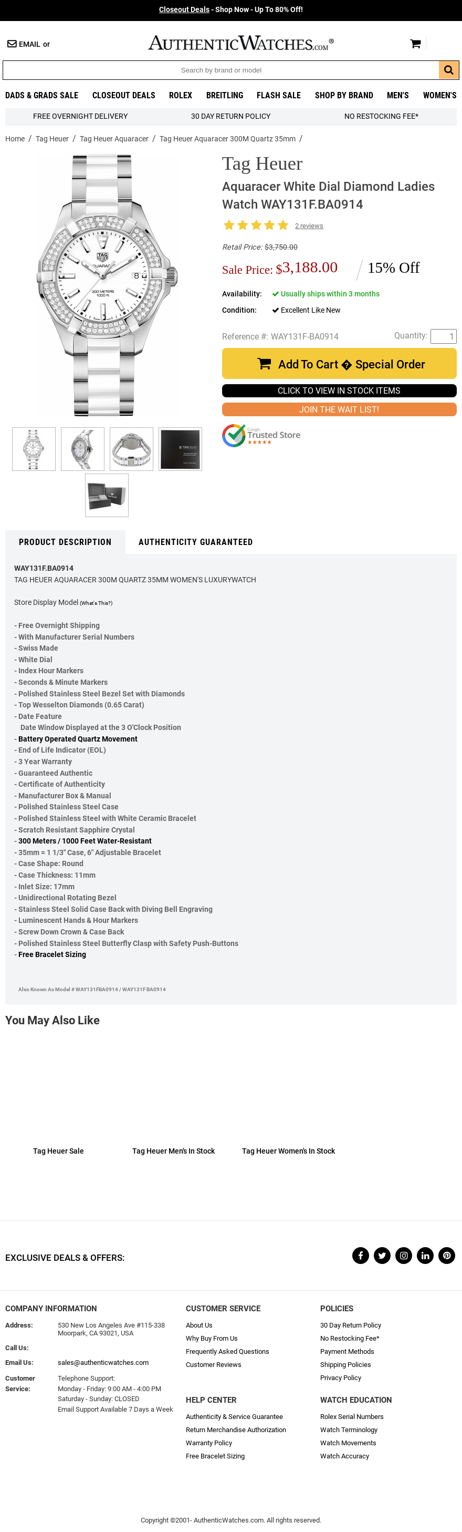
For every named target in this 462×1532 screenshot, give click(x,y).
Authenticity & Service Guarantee (234, 1417)
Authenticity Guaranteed (196, 542)
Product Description (65, 542)
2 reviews (309, 226)
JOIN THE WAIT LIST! (339, 410)
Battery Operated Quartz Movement (78, 739)
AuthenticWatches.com (252, 42)
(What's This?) (96, 603)
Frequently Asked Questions (227, 1351)
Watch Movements (348, 1443)
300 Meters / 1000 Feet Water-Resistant (85, 841)
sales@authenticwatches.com (103, 1362)
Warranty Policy (209, 1443)
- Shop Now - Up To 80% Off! (231, 9)
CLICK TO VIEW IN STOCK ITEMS (339, 391)
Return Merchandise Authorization (236, 1430)
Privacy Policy (340, 1378)
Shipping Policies (345, 1365)
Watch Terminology (348, 1430)
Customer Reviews (214, 1365)
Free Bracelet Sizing (52, 954)
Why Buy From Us (212, 1338)
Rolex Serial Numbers (352, 1417)
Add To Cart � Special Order (351, 364)
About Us (199, 1325)
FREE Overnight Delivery (80, 116)
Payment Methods (347, 1351)
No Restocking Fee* (381, 116)
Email (29, 44)
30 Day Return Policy (350, 1325)
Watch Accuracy (344, 1456)
